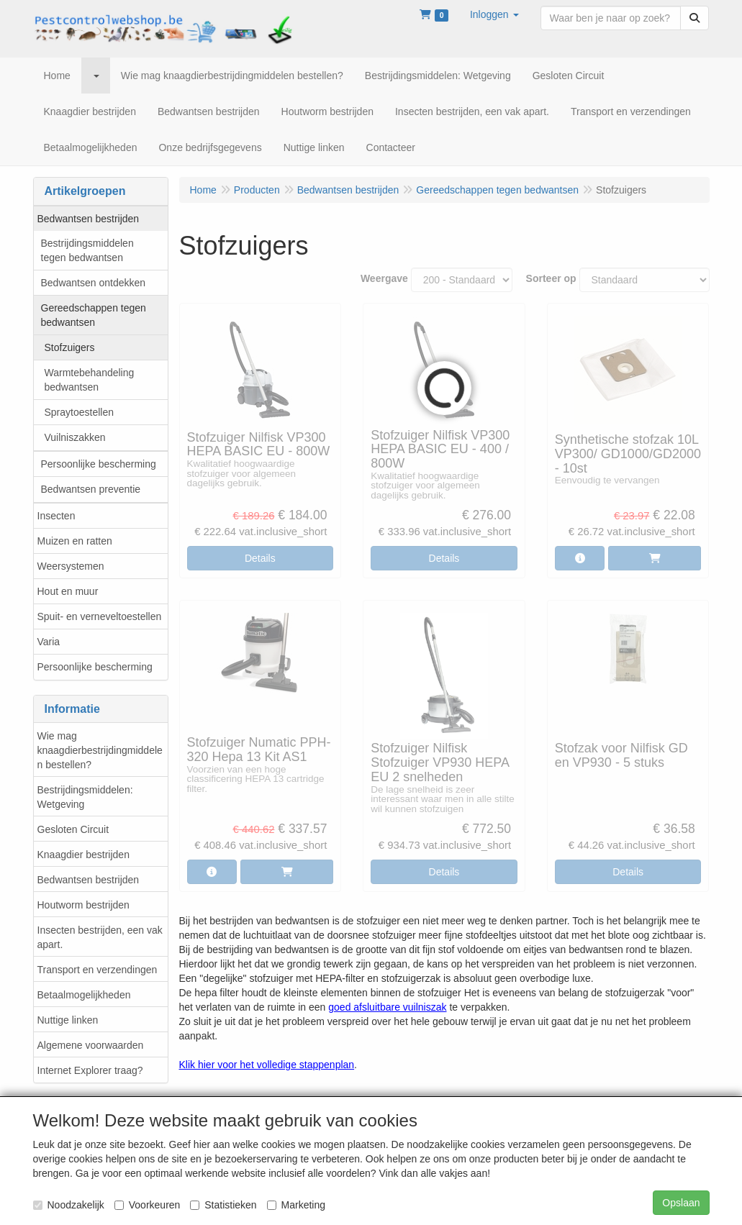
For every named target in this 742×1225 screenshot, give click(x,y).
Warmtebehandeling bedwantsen (90, 380)
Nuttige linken (68, 1020)
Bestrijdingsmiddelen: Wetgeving (85, 797)
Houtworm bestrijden (83, 905)
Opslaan (681, 1202)
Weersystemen (70, 566)
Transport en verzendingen (97, 969)
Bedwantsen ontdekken (93, 282)
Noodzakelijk (68, 1205)
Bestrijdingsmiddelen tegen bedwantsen (87, 250)
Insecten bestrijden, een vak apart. (100, 937)
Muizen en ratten (74, 541)
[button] (494, 14)
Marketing (296, 1205)
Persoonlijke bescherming (98, 464)
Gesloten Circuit (73, 829)
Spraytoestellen (79, 412)
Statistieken (223, 1205)
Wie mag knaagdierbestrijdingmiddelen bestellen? (100, 750)
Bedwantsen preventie (91, 489)
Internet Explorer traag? (90, 1070)
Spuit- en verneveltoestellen (99, 616)
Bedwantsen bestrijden (88, 218)
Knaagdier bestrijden (83, 854)
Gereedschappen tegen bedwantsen (93, 315)
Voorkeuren (147, 1205)
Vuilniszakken (75, 437)
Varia (48, 641)
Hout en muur (68, 591)
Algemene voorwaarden (90, 1045)
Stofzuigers (70, 347)
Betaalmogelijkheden (84, 995)
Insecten (56, 516)
